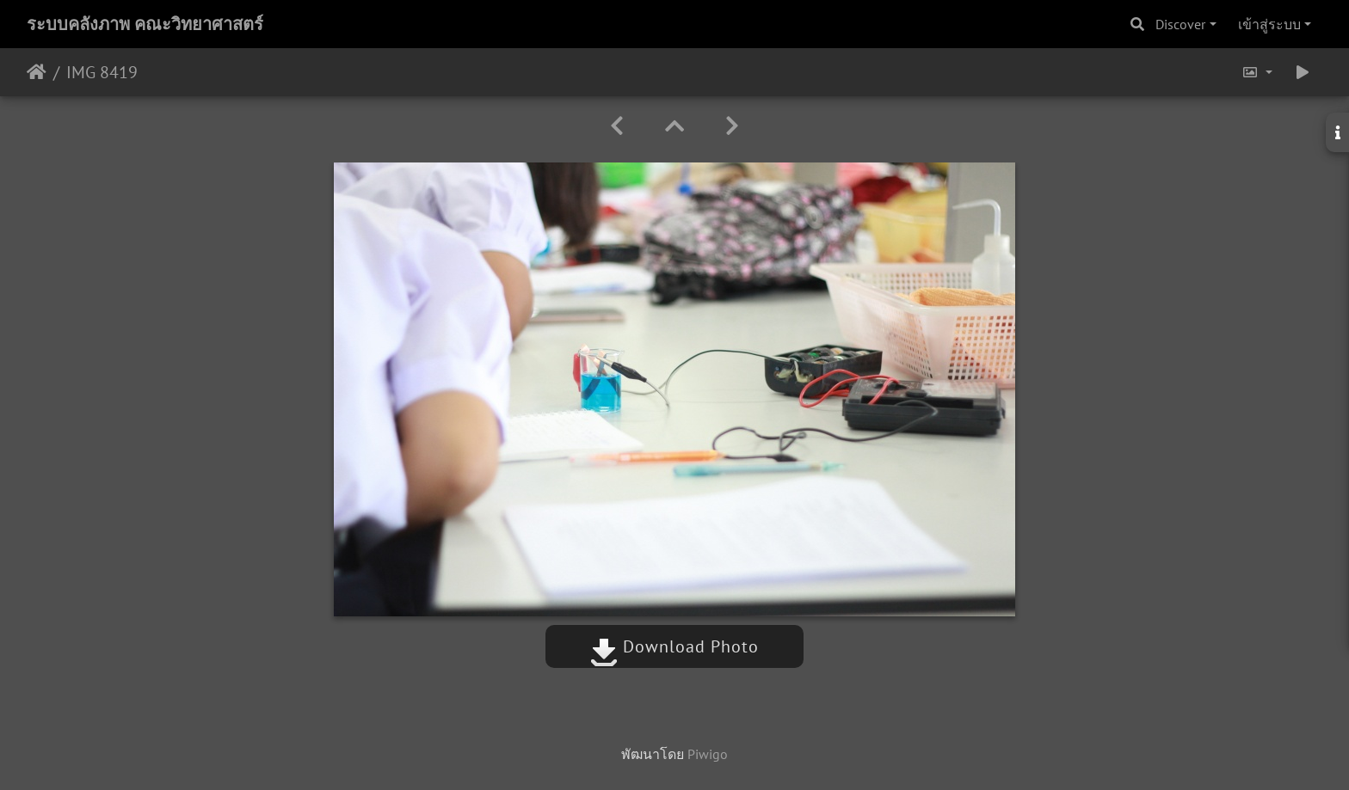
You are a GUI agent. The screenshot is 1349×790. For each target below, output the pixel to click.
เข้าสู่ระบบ (1269, 24)
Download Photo (674, 646)
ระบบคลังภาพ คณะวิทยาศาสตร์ (145, 24)
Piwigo (707, 753)
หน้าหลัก (36, 72)
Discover (1180, 24)
